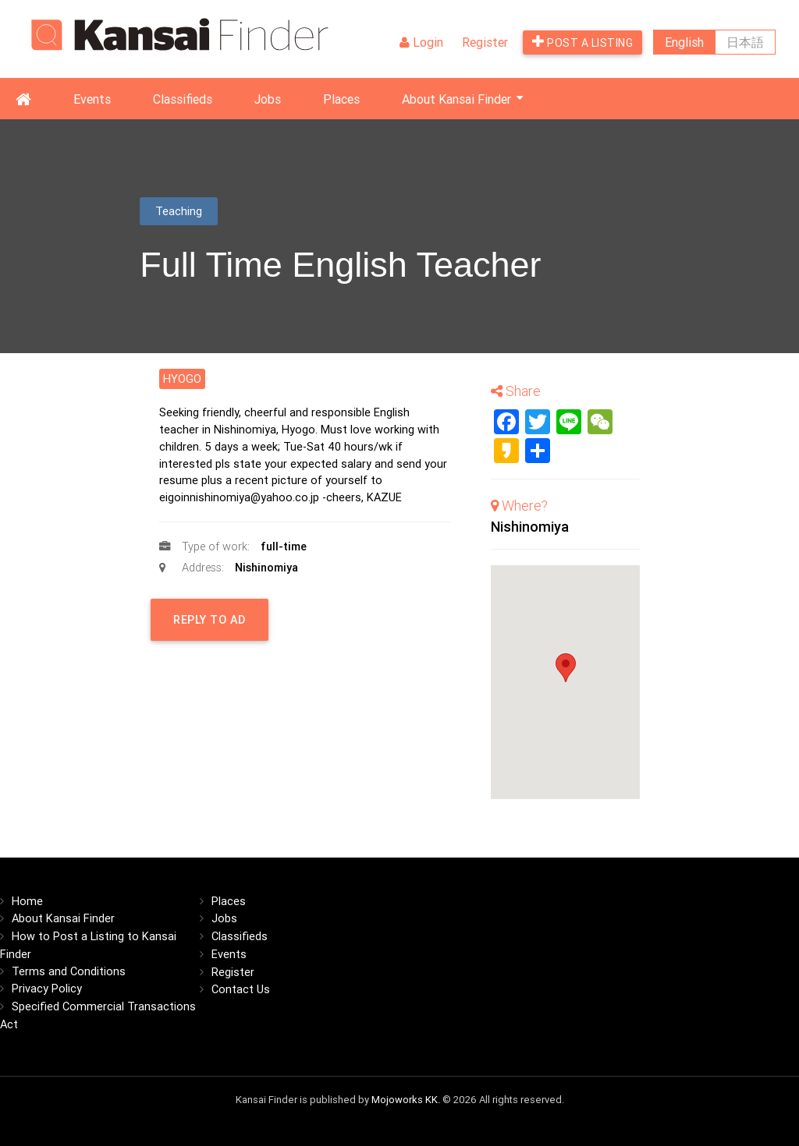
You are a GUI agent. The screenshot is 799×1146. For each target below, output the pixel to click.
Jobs (267, 99)
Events (92, 99)
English (684, 42)
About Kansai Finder (456, 99)
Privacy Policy (47, 988)
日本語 (745, 42)
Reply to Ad (189, 626)
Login (421, 42)
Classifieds (182, 99)
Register (485, 42)
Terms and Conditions (69, 971)
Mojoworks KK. (405, 1099)
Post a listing (582, 42)
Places (341, 99)
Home (27, 900)
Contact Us (240, 989)
